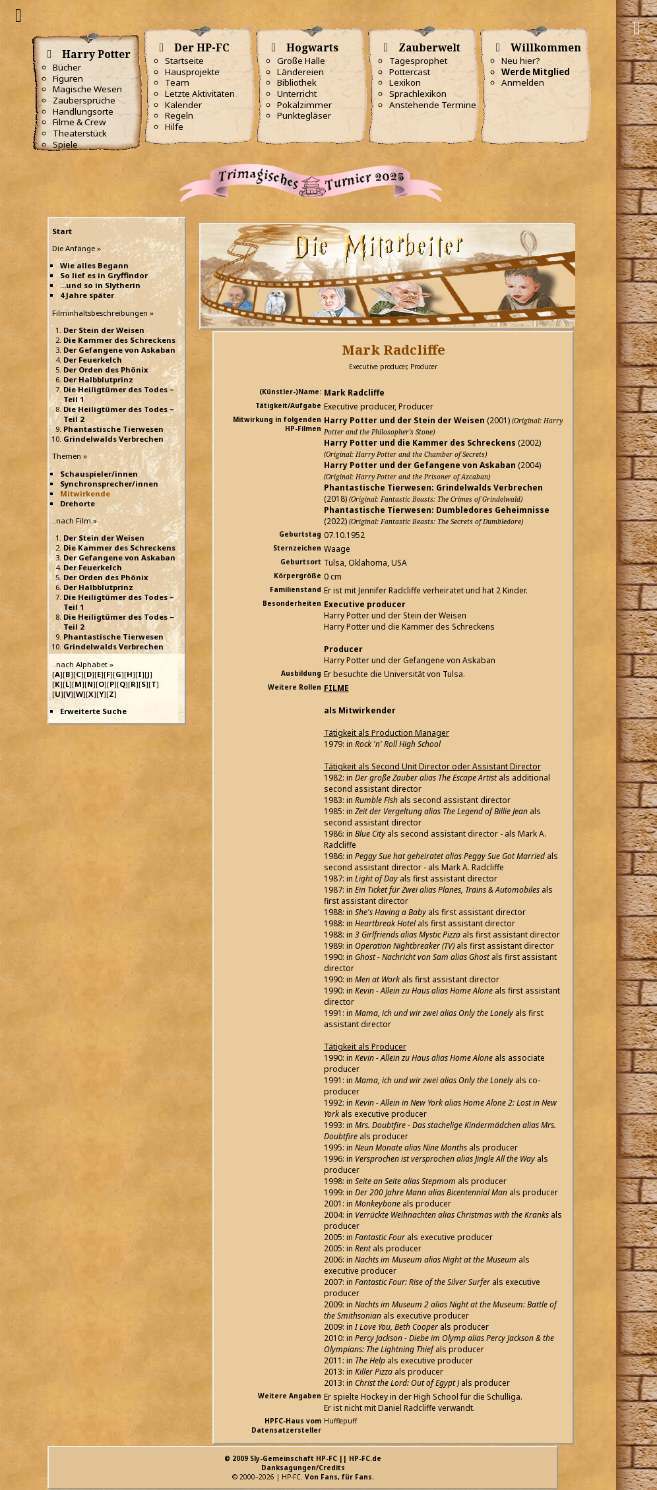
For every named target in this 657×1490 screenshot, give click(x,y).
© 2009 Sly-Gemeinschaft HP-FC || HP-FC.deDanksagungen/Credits (302, 1463)
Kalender (183, 105)
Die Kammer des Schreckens (119, 340)
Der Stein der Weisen (103, 330)
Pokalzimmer (304, 105)
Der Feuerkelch (92, 360)
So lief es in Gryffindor (104, 275)
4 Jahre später (87, 295)
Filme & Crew (79, 122)
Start (62, 231)
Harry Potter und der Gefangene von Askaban (420, 465)
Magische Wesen (87, 89)
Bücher (67, 67)
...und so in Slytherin (100, 285)
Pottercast (409, 72)
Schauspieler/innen (99, 474)
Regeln (179, 115)
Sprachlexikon (418, 94)
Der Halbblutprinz (98, 379)
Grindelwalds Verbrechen (113, 439)
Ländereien (300, 72)
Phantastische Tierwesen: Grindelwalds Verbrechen (433, 487)
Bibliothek (297, 82)
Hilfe (174, 127)
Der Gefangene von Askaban (119, 350)
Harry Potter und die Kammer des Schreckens (420, 442)
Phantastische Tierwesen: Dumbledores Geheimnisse (436, 510)
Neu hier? (520, 61)
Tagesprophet (418, 61)
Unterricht (297, 94)
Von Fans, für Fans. (339, 1476)
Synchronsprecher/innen (109, 484)
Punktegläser (304, 115)
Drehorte (77, 503)
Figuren (68, 78)
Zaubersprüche (84, 100)
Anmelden (522, 82)
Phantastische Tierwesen (113, 429)
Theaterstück (80, 133)
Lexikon (405, 82)
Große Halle (301, 61)
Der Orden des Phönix (105, 369)
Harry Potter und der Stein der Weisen (404, 420)
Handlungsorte (83, 111)
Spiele (65, 144)
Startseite (184, 61)
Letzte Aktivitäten (200, 94)
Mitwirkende (85, 493)
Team (177, 82)
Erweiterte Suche (93, 711)
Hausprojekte (192, 72)
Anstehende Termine (432, 105)
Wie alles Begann (94, 265)
